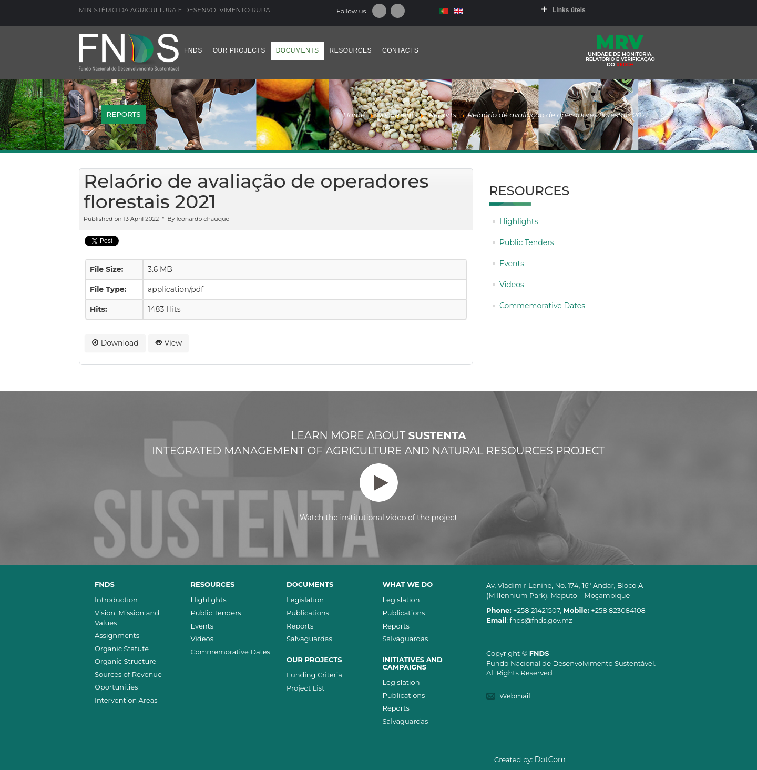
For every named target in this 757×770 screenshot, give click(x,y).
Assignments (117, 635)
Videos (511, 284)
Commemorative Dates (542, 305)
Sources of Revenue (128, 674)
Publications (308, 613)
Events (511, 263)
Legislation (305, 599)
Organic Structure (125, 661)
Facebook (379, 11)
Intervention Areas (126, 700)
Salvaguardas (309, 638)
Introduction (116, 599)
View (168, 343)
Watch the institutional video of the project (378, 492)
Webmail (514, 696)
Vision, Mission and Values (127, 618)
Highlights (518, 221)
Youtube (398, 11)
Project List (305, 688)
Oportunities (116, 687)
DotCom (550, 759)
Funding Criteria (314, 675)
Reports (300, 626)
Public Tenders (526, 242)
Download (115, 343)
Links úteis (569, 10)
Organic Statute (122, 648)
